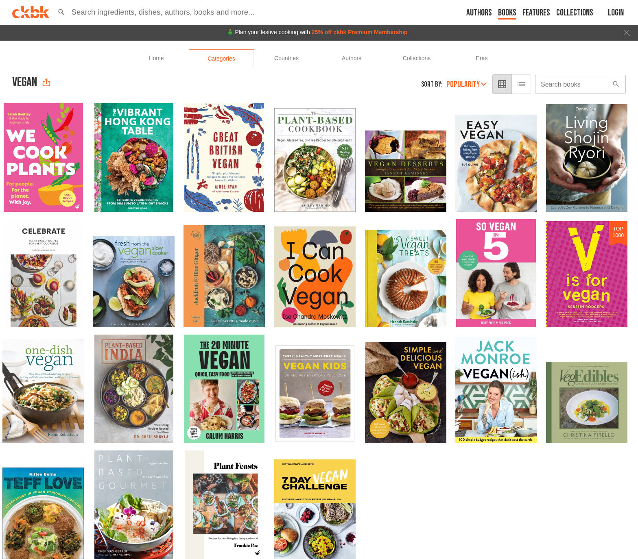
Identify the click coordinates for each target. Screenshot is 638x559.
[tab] (156, 58)
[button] (61, 12)
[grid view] (502, 84)
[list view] (521, 84)
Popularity (466, 84)
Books (507, 12)
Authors (479, 12)
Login (616, 12)
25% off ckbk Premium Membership (360, 32)
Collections (574, 12)
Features (536, 12)
